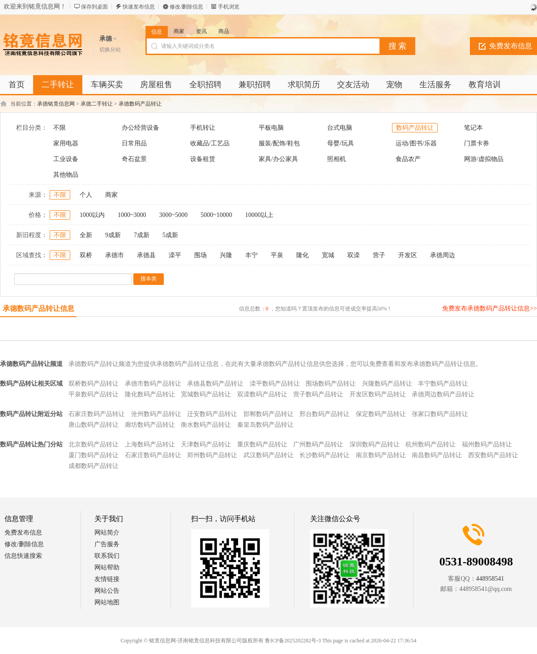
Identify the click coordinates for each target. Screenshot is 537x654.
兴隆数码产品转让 (387, 383)
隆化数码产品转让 (150, 394)
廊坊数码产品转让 (150, 424)
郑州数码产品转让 (212, 455)
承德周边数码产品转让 (443, 394)
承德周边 (442, 255)
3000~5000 (173, 215)
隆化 (302, 255)
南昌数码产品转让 (437, 455)
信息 (156, 32)
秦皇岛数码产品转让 (265, 424)
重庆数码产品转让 (262, 444)
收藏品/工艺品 (210, 143)
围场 (200, 255)
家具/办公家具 (278, 159)
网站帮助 (106, 567)
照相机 (336, 159)
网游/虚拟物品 (483, 159)
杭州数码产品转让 (430, 444)
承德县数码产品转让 (215, 383)
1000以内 (92, 215)
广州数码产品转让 (318, 444)
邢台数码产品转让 (324, 414)
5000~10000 (216, 215)
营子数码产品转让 (318, 394)
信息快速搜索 (23, 555)
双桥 (86, 255)
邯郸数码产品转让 (268, 414)
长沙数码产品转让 (324, 455)
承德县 (146, 255)
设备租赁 (202, 159)
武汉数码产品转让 (268, 455)
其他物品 (65, 174)
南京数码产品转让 (381, 455)
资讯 (201, 31)
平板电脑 (271, 127)
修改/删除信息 (186, 7)
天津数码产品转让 (206, 444)
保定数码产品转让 (381, 414)
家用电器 (65, 143)
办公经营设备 (140, 127)
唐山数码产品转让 (93, 424)
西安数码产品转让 (493, 455)
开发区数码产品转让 (377, 394)
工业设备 (65, 159)
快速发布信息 (139, 7)
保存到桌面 (94, 7)
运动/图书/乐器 (416, 143)
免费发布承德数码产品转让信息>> (489, 308)
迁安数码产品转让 (212, 414)
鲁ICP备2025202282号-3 (293, 640)
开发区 (407, 255)
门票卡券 (476, 143)
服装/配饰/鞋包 (279, 143)
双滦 (353, 255)
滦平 (175, 255)
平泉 (277, 255)
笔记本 (473, 127)
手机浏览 (228, 7)
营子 (379, 255)
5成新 (170, 235)
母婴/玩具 (340, 143)
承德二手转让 (97, 104)
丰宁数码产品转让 (443, 383)
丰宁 (251, 255)
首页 (17, 84)
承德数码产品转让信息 (38, 308)
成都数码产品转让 (93, 466)
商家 (179, 31)
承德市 (114, 255)
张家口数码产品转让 (440, 414)
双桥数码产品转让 (93, 383)
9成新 (113, 235)
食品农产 (408, 159)
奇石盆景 (134, 159)
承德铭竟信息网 (56, 104)
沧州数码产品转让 (156, 414)
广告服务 (106, 544)
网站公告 (106, 590)
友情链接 (106, 579)
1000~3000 (132, 215)
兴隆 (226, 255)
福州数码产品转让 (487, 444)
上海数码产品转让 (150, 444)
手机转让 (202, 127)
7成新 (141, 235)
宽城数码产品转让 (206, 394)
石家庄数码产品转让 (96, 414)
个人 (86, 194)
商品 (223, 31)
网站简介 (106, 532)
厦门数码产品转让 (93, 455)
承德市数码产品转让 (153, 383)
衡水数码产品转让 (206, 424)
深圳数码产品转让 (374, 444)
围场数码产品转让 (331, 383)
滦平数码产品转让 (275, 383)
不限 (59, 127)
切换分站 (110, 50)
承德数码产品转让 (140, 104)
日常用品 (134, 143)
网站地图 (106, 602)
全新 (86, 235)
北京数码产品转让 (93, 444)
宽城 (328, 255)
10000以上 (259, 215)
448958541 (490, 578)
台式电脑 (339, 127)
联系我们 (106, 555)
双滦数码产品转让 (262, 394)
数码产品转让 (415, 127)
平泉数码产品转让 (93, 394)
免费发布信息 (23, 532)
